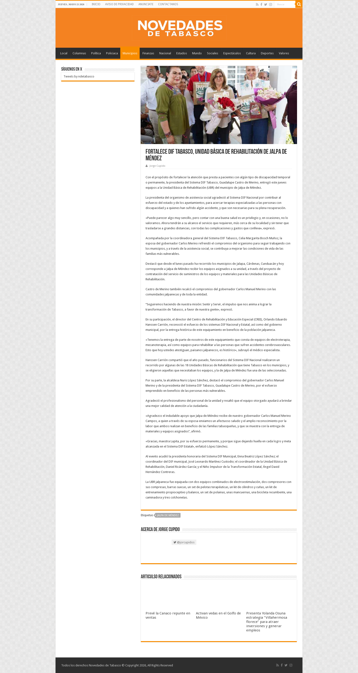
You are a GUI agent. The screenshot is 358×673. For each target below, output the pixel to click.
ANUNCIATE (145, 4)
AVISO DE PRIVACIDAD (119, 4)
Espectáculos (232, 53)
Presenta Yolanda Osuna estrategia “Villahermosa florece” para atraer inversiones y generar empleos (266, 621)
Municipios (130, 53)
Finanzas (148, 53)
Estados (181, 53)
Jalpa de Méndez (168, 515)
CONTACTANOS (168, 4)
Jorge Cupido (157, 165)
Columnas (79, 53)
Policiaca (112, 53)
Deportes (267, 53)
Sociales (212, 53)
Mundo (197, 53)
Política (96, 53)
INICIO (96, 4)
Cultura (251, 53)
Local (63, 53)
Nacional (165, 53)
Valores (284, 53)
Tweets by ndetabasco (79, 76)
